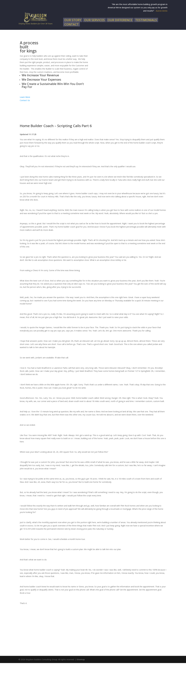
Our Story (72, 39)
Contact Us (25, 119)
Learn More (25, 116)
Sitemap (81, 678)
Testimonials (146, 39)
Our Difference (120, 39)
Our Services (94, 39)
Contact (71, 44)
